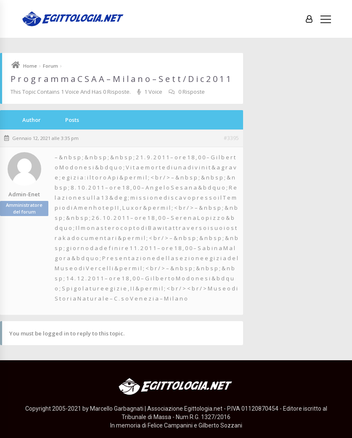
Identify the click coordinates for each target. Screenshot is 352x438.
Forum (50, 66)
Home (30, 66)
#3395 (231, 138)
